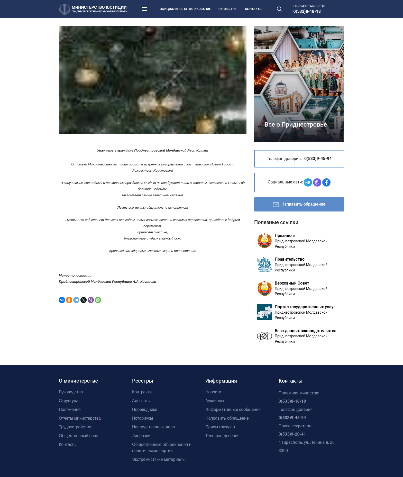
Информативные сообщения (233, 409)
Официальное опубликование (185, 9)
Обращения (227, 9)
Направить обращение (299, 205)
